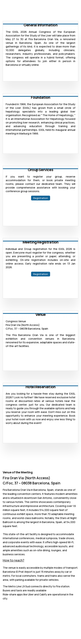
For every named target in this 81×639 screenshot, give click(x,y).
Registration (40, 198)
